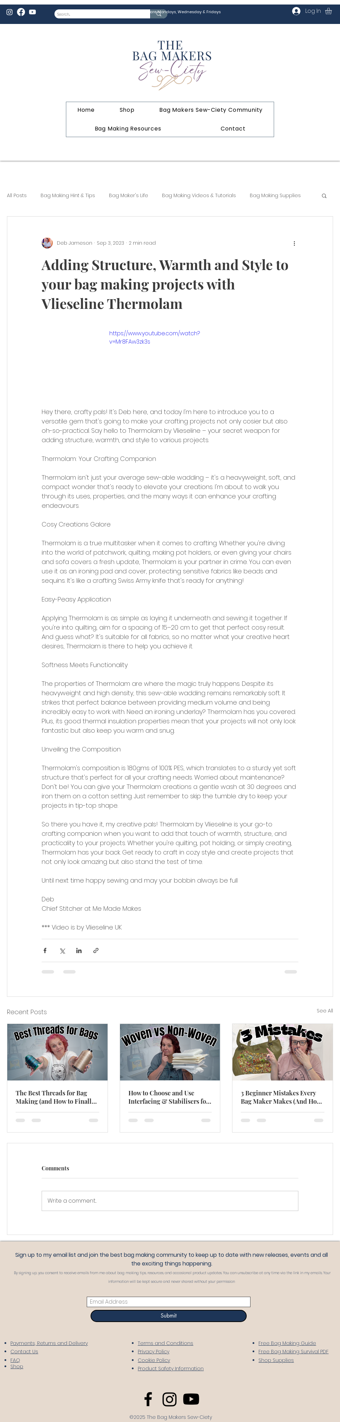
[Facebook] (21, 12)
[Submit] (169, 1316)
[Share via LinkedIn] (79, 950)
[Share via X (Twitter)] (62, 950)
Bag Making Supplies (275, 195)
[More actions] (294, 243)
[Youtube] (32, 12)
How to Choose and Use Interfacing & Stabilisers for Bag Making (168, 1097)
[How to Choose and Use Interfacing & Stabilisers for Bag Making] (170, 1052)
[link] (332, 11)
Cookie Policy (154, 1360)
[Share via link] (96, 950)
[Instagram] (10, 12)
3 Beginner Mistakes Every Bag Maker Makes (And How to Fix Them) (281, 1097)
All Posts (17, 195)
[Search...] (96, 14)
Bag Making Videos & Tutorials (199, 195)
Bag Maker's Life (128, 195)
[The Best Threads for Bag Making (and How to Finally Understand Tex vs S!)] (57, 1052)
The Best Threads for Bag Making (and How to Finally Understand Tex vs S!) (55, 1097)
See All (325, 1010)
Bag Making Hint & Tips (68, 195)
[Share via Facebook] (45, 950)
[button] (324, 195)
